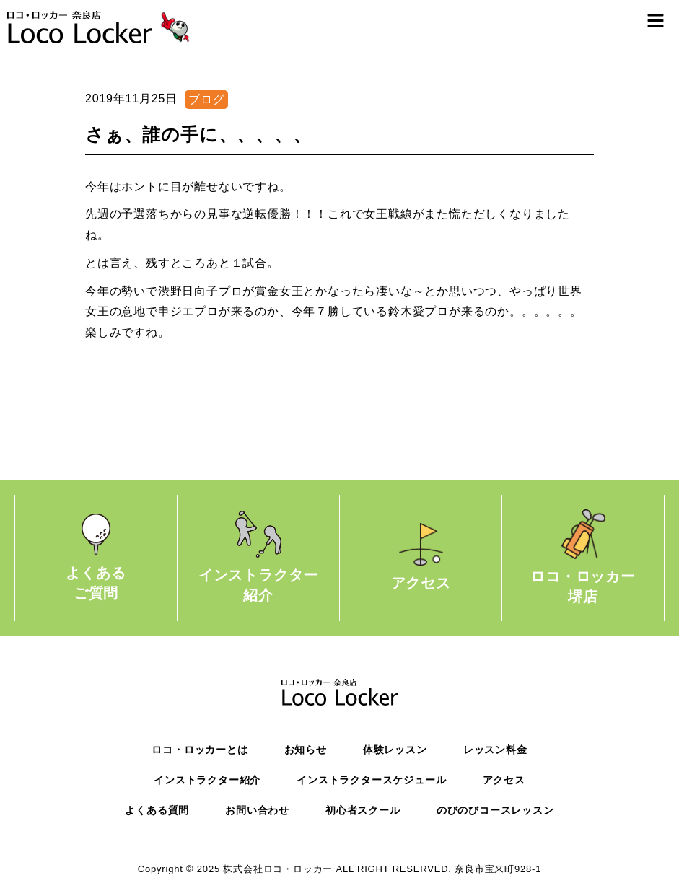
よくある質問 (157, 810)
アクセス (421, 583)
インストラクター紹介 (207, 780)
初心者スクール (362, 810)
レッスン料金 (495, 749)
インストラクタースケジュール (371, 780)
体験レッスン (395, 749)
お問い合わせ (257, 810)
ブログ (206, 99)
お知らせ (305, 749)
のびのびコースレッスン (495, 810)
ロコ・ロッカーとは (199, 749)
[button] (655, 21)
